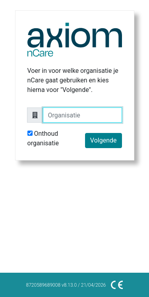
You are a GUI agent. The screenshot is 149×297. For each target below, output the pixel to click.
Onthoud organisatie (43, 138)
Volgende (103, 140)
